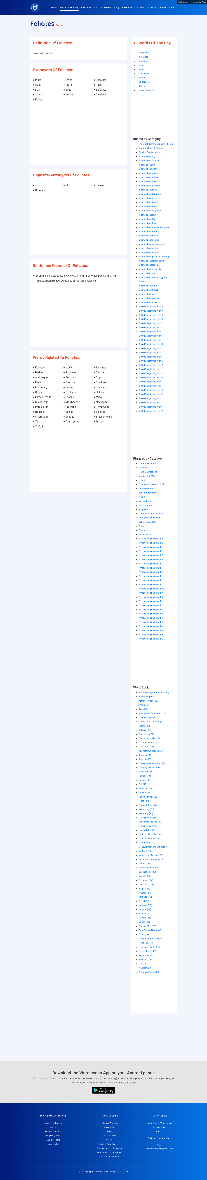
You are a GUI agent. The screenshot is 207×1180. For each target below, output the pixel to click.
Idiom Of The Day (110, 1123)
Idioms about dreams (149, 185)
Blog (116, 8)
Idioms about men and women (153, 227)
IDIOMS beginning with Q (150, 373)
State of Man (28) (147, 926)
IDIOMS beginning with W (150, 398)
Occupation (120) (147, 872)
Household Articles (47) (150, 821)
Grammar (106, 8)
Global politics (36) (147, 817)
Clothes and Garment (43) (151, 721)
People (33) (144, 888)
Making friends (145, 501)
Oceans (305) (145, 876)
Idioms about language (149, 210)
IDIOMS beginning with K (150, 348)
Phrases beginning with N (150, 592)
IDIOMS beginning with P (150, 369)
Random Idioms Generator (109, 1148)
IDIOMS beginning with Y (150, 406)
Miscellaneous (145, 534)
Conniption (143, 61)
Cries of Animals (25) (149, 738)
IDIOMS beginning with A (150, 306)
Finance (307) (145, 780)
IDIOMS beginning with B (150, 310)
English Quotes (53, 1136)
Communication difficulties (151, 513)
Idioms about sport (147, 273)
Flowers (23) (144, 792)
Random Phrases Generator (110, 1152)
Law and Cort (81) (147, 830)
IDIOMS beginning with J (150, 344)
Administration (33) (148, 700)
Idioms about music (148, 235)
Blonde (141, 77)
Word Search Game (110, 1157)
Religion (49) (144, 909)
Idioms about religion (149, 265)
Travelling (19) (145, 942)
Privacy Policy (159, 1127)
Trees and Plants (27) (149, 947)
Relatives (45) (145, 905)
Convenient (144, 73)
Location (142, 480)
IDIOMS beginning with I (150, 340)
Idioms (140, 8)
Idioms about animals (149, 160)
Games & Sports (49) (148, 805)
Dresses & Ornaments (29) (151, 763)
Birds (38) (143, 709)
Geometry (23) (145, 813)
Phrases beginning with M (151, 588)
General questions (147, 522)
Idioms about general (149, 198)
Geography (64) (146, 809)
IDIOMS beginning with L (150, 352)
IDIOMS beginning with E (150, 323)
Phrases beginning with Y (150, 634)
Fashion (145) (145, 776)
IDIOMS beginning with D (150, 319)
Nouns (53, 1127)
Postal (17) (144, 901)
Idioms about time (147, 285)
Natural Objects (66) (148, 867)
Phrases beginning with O (151, 597)
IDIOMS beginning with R (150, 377)
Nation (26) (144, 863)
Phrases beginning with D (150, 551)
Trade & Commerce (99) (150, 938)
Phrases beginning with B (150, 542)
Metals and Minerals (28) (150, 855)
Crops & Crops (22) (148, 742)
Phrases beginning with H (150, 568)
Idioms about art (146, 164)
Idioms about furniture (149, 194)
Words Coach (102, 1172)
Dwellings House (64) (149, 767)
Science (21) (144, 917)
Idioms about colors (148, 173)
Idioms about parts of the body (153, 256)
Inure (141, 69)
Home (54, 8)
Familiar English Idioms (150, 152)
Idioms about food (147, 189)
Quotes (162, 8)
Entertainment (145, 505)
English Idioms (53, 1140)
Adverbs (110, 1140)
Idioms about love (147, 223)
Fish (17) (142, 784)
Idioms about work (147, 302)
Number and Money (148, 476)
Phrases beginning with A (150, 538)
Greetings (143, 467)
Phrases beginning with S (150, 613)
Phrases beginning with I (150, 572)
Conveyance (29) (146, 734)
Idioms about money (148, 231)
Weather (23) (145, 968)
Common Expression (148, 463)
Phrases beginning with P (150, 601)
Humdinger (143, 52)
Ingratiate (143, 56)
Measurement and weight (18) (153, 846)
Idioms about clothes (149, 169)
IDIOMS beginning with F (150, 327)
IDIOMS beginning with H (150, 336)
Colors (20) (144, 725)
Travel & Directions (147, 472)
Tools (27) (143, 934)
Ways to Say (110, 1127)
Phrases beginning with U (150, 622)
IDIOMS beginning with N (150, 360)
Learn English (53, 1144)
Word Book (128, 8)
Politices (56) (145, 896)
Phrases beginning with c (150, 547)
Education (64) (145, 771)
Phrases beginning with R (150, 609)
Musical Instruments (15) (151, 859)
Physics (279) (145, 892)
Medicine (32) (145, 851)
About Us (160, 1131)
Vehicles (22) (145, 959)
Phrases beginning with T (150, 618)
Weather (142, 530)
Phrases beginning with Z (150, 638)
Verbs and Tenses (53, 1123)
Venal (141, 65)
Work (141, 526)
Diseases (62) (145, 759)
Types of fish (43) (147, 951)
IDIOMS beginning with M (150, 356)
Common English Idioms (150, 148)
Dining (141, 496)
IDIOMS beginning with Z (150, 411)
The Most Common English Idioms (155, 144)
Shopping (143, 509)
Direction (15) (145, 755)
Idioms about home (148, 206)
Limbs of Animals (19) (149, 834)
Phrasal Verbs (109, 1136)
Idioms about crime (148, 177)
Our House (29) (146, 884)
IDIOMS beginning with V (150, 394)
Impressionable (146, 90)
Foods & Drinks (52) (148, 796)
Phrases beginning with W (151, 630)
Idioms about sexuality (149, 269)
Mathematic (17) (146, 842)
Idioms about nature (148, 248)
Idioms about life (146, 219)
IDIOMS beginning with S (150, 381)
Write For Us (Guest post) (160, 1123)
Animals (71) (144, 705)
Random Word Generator (109, 1144)
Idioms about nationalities (151, 244)
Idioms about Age (147, 156)
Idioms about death (148, 181)
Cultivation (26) (146, 746)
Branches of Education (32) (152, 713)
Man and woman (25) (149, 838)
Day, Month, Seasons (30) (151, 750)
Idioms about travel (148, 290)
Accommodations (147, 492)
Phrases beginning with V (150, 626)
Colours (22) (144, 730)
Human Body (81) (147, 826)
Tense (110, 1131)
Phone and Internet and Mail (152, 484)
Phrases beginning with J (150, 576)
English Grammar (53, 1131)
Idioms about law (147, 214)
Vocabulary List (89, 8)
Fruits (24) (143, 801)
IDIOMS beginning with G (150, 331)
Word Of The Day (69, 8)
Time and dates (146, 488)
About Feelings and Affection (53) (155, 692)
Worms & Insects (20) (149, 972)
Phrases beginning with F (150, 559)
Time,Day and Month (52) (150, 930)
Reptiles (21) (144, 913)
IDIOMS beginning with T (150, 386)
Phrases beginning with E (150, 555)
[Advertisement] (78, 133)
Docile (141, 86)
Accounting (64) (146, 696)
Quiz (171, 8)
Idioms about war (147, 294)
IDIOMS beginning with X (150, 402)
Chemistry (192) (146, 717)
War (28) (142, 963)
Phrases (151, 8)
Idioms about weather (149, 298)
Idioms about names (148, 240)
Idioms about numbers (149, 252)
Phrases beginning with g (150, 563)
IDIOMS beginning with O (150, 365)
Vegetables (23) (146, 955)
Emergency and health (149, 517)
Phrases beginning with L (150, 584)
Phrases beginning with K (150, 580)
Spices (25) (144, 922)
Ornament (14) (145, 880)
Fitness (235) (145, 788)
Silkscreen (143, 82)
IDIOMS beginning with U (150, 390)
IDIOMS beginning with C (150, 315)
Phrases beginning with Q (151, 605)
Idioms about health (148, 202)
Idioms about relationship (151, 260)
